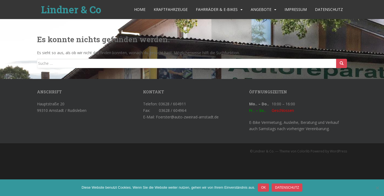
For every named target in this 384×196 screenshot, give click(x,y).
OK (263, 187)
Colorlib (303, 151)
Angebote (261, 9)
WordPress (338, 151)
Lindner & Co (71, 9)
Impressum (295, 9)
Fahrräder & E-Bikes (217, 9)
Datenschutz (329, 9)
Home (139, 9)
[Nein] (377, 188)
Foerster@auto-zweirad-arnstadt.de (187, 117)
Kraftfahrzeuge (171, 9)
